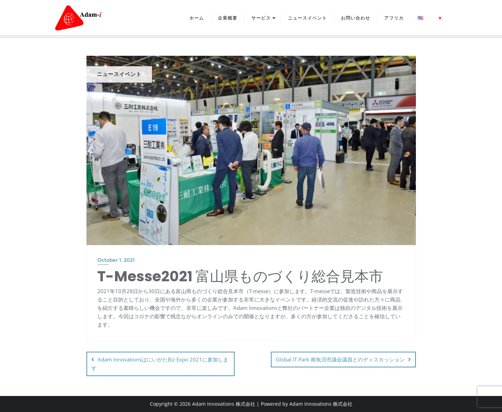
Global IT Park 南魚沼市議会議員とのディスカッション (340, 359)
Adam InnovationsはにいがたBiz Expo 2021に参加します (159, 364)
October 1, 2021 (116, 260)
